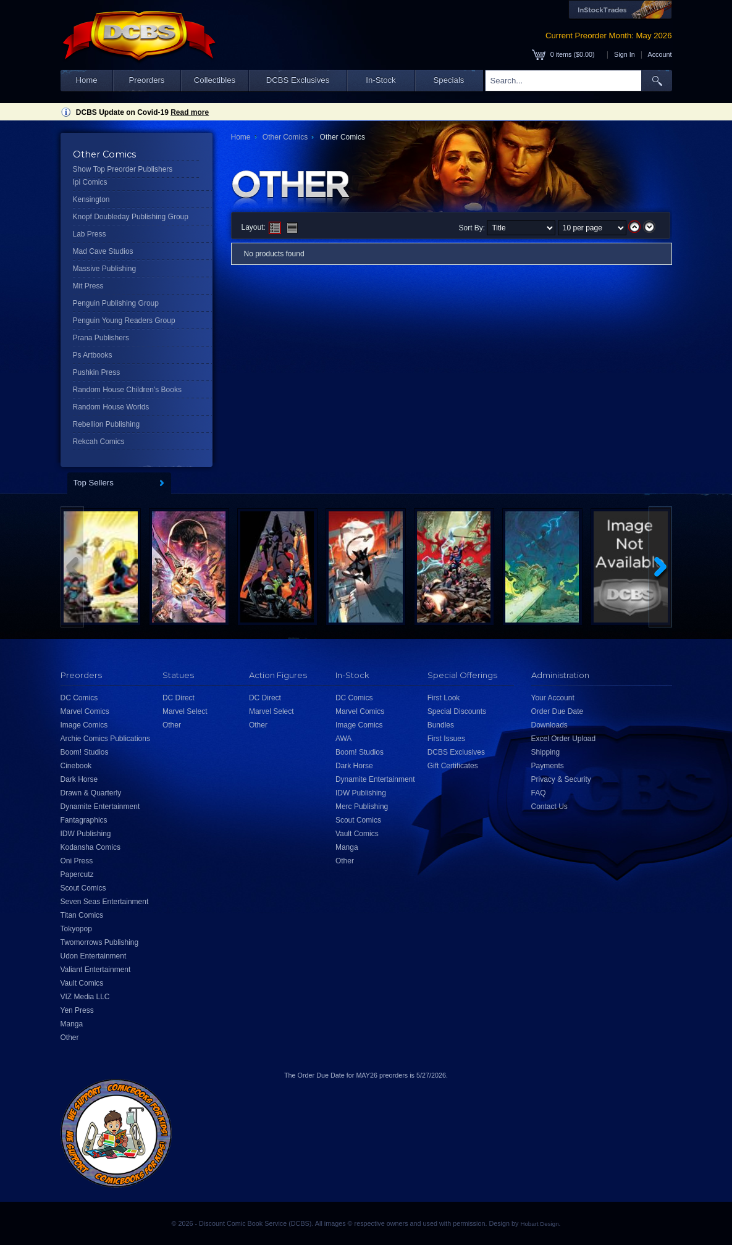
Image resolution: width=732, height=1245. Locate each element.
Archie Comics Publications (105, 738)
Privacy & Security (561, 779)
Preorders (147, 80)
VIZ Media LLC (85, 996)
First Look (443, 698)
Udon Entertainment (94, 956)
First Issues (446, 738)
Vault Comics (82, 983)
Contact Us (549, 806)
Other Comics (285, 137)
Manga (72, 1024)
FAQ (538, 793)
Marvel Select (185, 711)
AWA (343, 738)
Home (86, 80)
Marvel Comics (85, 711)
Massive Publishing (105, 268)
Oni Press (77, 861)
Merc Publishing (361, 806)
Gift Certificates (452, 765)
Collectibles (214, 80)
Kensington (91, 199)
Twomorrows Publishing (100, 942)
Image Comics (84, 725)
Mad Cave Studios (103, 251)
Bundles (440, 725)
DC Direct (178, 698)
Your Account (552, 698)
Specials (449, 80)
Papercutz (77, 874)
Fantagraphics (84, 820)
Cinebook (76, 765)
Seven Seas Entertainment (105, 901)
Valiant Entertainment (96, 969)
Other (70, 1037)
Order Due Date (557, 711)
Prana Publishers (101, 337)
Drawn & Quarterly (91, 793)
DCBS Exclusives (298, 80)
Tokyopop (76, 928)
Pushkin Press (96, 372)
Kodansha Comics (90, 847)
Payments (547, 765)
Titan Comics (82, 915)
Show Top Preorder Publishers (123, 169)
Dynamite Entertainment (100, 806)
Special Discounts (456, 711)
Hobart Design (539, 1223)
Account (659, 54)
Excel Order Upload (563, 738)
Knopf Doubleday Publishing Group (130, 216)
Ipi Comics (90, 182)
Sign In (624, 54)
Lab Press (89, 234)
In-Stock (380, 80)
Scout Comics (83, 888)
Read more (189, 112)
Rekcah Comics (99, 441)
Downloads (549, 725)
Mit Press (88, 286)
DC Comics (79, 698)
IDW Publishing (86, 833)
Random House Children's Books (127, 389)
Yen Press (77, 1010)
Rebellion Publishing (106, 424)
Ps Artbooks (92, 355)
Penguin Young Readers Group (124, 320)
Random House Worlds (111, 407)
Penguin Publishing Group (116, 303)
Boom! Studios (85, 752)
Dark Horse (79, 779)
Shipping (545, 752)
